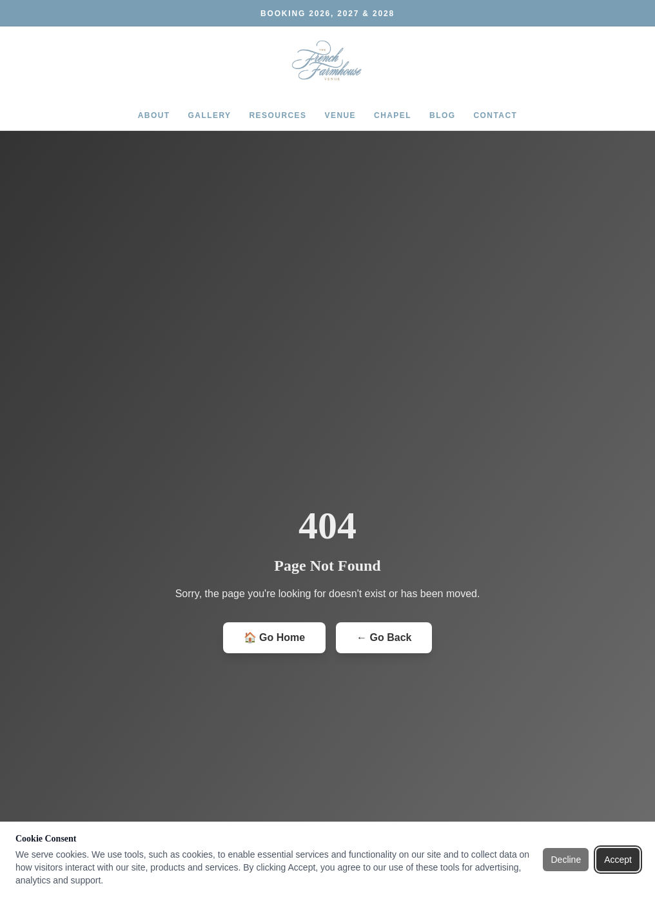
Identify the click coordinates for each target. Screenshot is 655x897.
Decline (566, 859)
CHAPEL (392, 115)
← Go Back (384, 637)
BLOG (442, 115)
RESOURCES (278, 115)
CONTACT (495, 115)
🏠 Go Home (275, 637)
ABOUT (154, 115)
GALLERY (209, 115)
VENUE (341, 115)
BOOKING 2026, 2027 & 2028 (327, 13)
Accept (618, 859)
